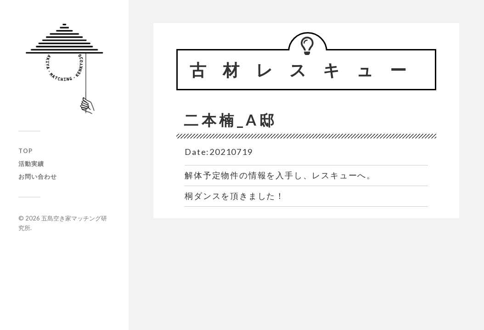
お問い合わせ (37, 176)
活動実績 (31, 163)
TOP (25, 150)
